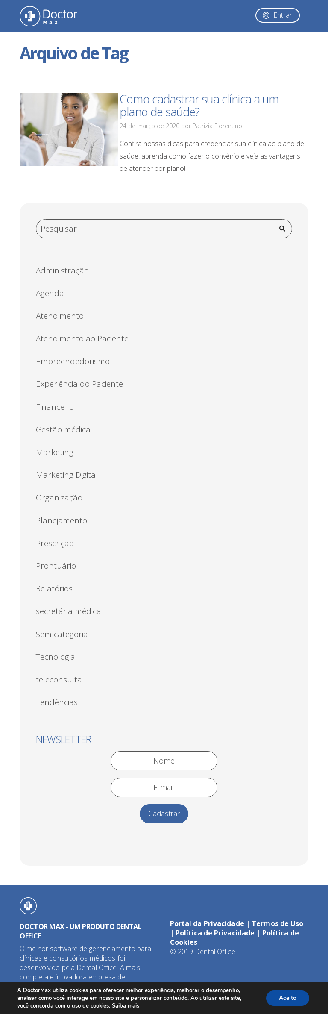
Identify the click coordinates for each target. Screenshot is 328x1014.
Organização (59, 497)
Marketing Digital (67, 474)
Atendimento (60, 315)
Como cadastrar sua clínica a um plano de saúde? (199, 105)
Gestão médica (63, 429)
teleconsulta (59, 679)
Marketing (54, 452)
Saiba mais (125, 1006)
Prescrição (55, 543)
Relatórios (54, 588)
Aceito (287, 998)
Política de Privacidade (215, 933)
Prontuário (56, 565)
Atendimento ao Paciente (82, 338)
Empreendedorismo (73, 361)
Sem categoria (62, 634)
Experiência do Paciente (79, 383)
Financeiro (55, 406)
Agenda (50, 293)
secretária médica (68, 611)
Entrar (282, 15)
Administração (62, 270)
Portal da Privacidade (207, 923)
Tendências (57, 702)
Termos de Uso (277, 923)
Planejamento (61, 520)
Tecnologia (55, 656)
